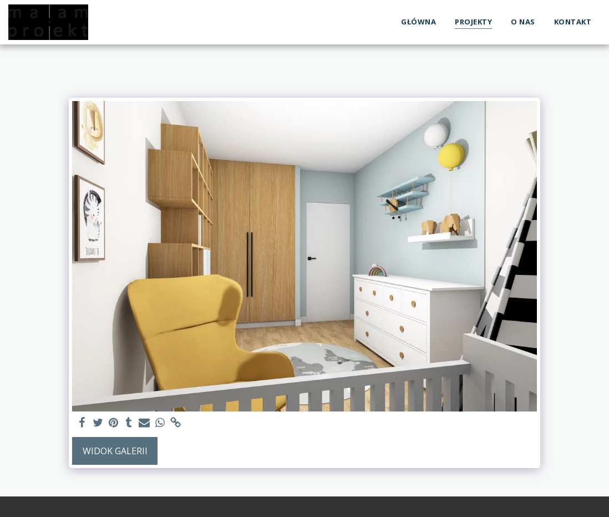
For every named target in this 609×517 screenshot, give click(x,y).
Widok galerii (115, 451)
